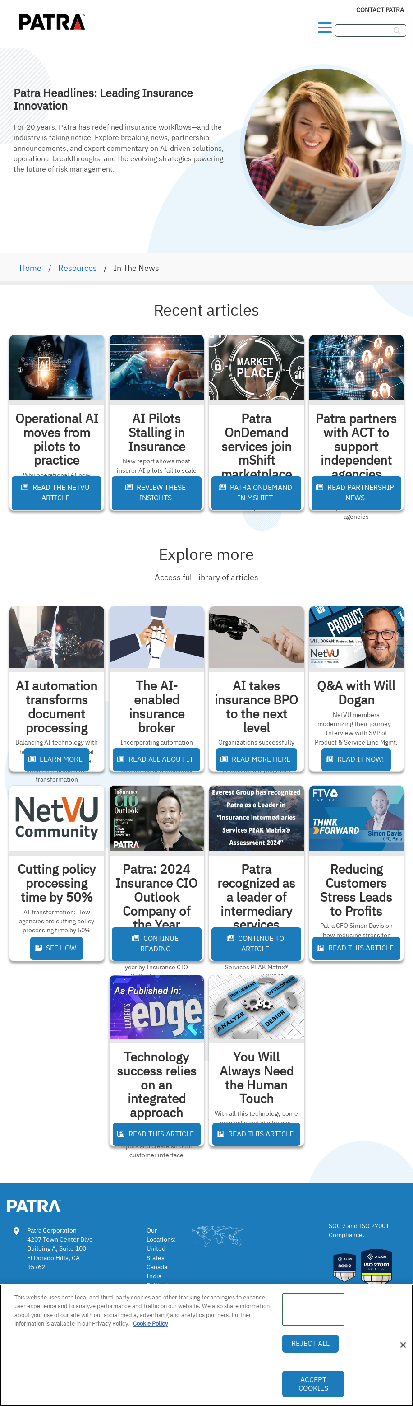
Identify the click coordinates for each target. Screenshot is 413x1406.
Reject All (310, 1343)
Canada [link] (157, 1267)
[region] (206, 1345)
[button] (325, 25)
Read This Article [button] (355, 947)
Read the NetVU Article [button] (55, 492)
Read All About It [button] (155, 759)
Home (30, 268)
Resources (77, 268)
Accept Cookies (313, 1383)
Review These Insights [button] (155, 492)
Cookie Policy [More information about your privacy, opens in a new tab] (150, 1323)
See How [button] (55, 947)
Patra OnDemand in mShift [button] (255, 492)
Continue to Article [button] (255, 943)
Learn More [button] (55, 759)
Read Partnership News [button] (355, 492)
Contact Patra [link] (380, 10)
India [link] (154, 1276)
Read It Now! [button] (355, 759)
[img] (53, 20)
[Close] (403, 1345)
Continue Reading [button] (155, 943)
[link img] (47, 1204)
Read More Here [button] (255, 759)
